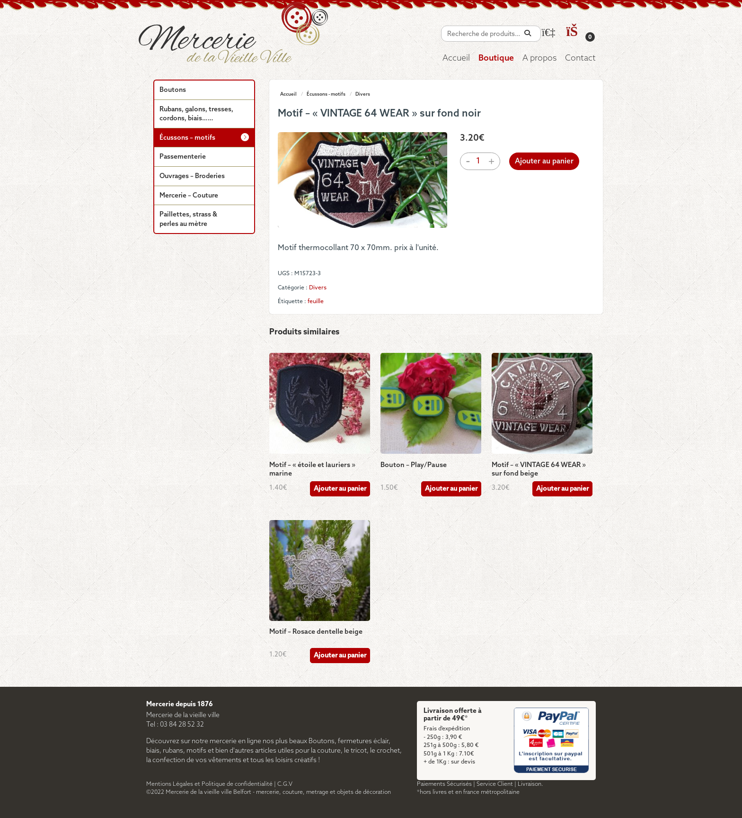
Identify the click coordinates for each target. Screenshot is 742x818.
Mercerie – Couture (188, 196)
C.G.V (284, 784)
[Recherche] (527, 33)
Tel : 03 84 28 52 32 (175, 725)
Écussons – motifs (187, 138)
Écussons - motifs (326, 94)
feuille (316, 301)
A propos (539, 58)
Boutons (172, 90)
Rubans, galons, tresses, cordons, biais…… (196, 114)
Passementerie (182, 157)
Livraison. (530, 784)
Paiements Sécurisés (444, 784)
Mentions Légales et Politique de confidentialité (209, 784)
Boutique (496, 58)
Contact (580, 58)
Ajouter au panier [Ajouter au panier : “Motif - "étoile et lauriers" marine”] (340, 489)
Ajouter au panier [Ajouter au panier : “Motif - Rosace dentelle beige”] (340, 656)
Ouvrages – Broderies (192, 176)
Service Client (495, 784)
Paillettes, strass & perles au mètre (188, 219)
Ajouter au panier (544, 161)
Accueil (456, 58)
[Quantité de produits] (478, 161)
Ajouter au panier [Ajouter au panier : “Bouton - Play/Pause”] (451, 489)
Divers (362, 94)
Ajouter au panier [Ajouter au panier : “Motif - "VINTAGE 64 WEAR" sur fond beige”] (562, 489)
